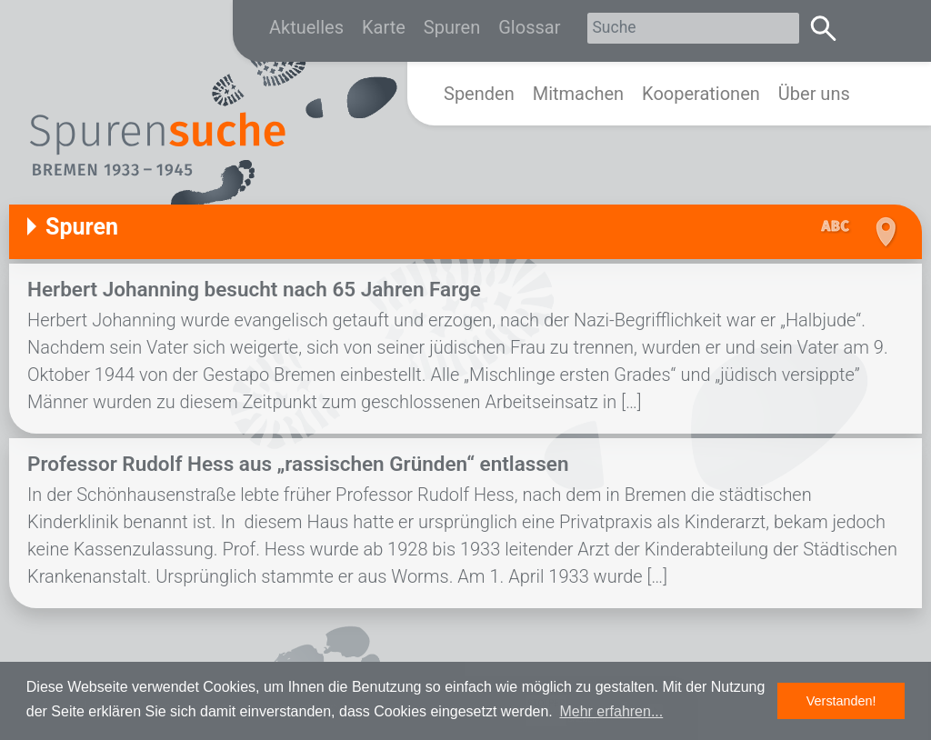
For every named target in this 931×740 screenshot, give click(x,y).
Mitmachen (578, 94)
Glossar (529, 27)
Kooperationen (701, 94)
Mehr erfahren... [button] (611, 711)
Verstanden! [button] (841, 701)
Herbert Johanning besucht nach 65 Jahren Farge (254, 289)
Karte (383, 27)
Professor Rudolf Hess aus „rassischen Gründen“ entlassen (298, 463)
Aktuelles (306, 27)
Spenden (479, 94)
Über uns (814, 94)
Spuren (452, 27)
